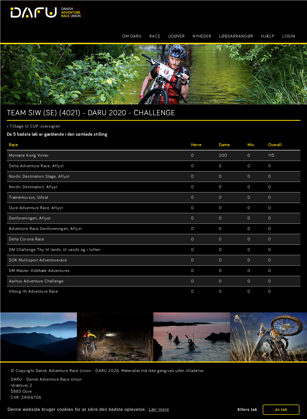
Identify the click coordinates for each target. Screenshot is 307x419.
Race (154, 36)
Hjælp (268, 36)
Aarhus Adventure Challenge (36, 281)
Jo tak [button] (281, 409)
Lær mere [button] (159, 409)
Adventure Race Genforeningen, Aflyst (45, 229)
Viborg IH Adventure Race (33, 291)
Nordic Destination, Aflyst (33, 187)
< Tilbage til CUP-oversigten (33, 126)
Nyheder (202, 36)
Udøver (176, 36)
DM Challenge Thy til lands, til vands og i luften (55, 250)
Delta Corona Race (26, 239)
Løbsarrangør (236, 36)
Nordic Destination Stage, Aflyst (39, 176)
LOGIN (288, 36)
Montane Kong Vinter (29, 155)
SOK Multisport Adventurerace (38, 260)
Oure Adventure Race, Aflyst (36, 208)
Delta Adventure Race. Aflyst (36, 166)
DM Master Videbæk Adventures (39, 271)
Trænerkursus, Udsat (28, 197)
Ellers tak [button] (247, 409)
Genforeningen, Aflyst (30, 218)
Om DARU (132, 36)
